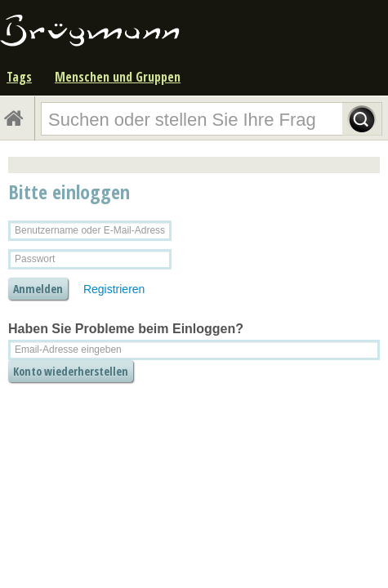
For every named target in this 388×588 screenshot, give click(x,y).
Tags (19, 77)
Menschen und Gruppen (118, 77)
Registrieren (114, 289)
